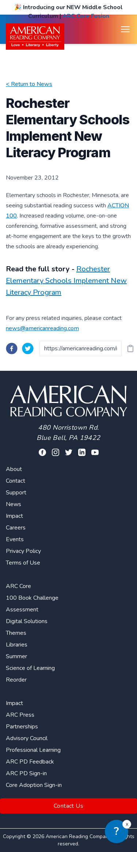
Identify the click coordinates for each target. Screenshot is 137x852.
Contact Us (68, 806)
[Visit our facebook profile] (42, 452)
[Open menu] (125, 29)
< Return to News (29, 84)
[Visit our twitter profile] (68, 452)
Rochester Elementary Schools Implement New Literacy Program (66, 280)
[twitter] (28, 348)
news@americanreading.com (42, 328)
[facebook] (12, 348)
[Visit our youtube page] (95, 452)
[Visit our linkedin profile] (81, 452)
